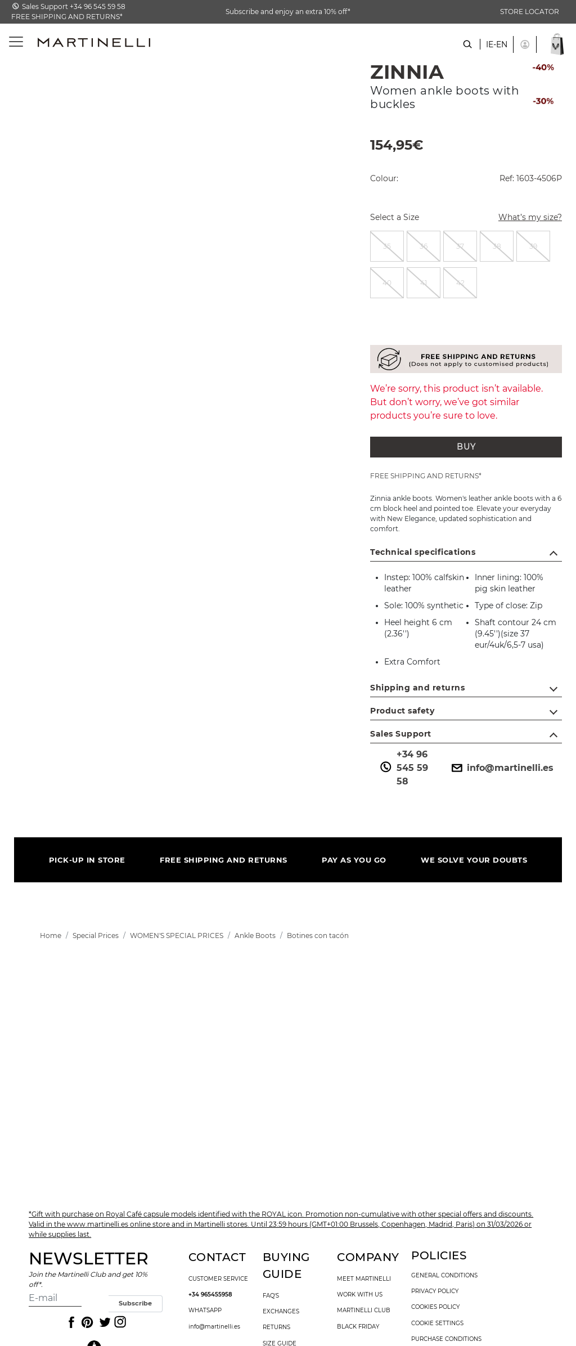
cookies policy (435, 1307)
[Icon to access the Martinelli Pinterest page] (86, 1322)
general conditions (444, 1275)
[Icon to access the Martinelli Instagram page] (119, 1322)
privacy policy (434, 1291)
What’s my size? (523, 218)
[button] (524, 44)
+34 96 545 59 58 (403, 768)
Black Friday (358, 1326)
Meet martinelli (364, 1279)
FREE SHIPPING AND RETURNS (223, 859)
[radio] (387, 246)
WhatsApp (205, 1310)
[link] (50, 935)
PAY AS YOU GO (354, 859)
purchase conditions (446, 1339)
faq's (271, 1296)
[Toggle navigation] (10, 42)
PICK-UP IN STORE (87, 859)
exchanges (281, 1311)
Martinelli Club (363, 1310)
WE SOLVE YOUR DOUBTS (474, 859)
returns (276, 1327)
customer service (218, 1279)
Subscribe (135, 1303)
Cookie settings (437, 1323)
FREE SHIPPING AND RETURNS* (67, 16)
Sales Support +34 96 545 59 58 (73, 6)
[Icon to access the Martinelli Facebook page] (70, 1322)
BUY (466, 447)
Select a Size (394, 217)
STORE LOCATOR (529, 11)
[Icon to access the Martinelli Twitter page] (103, 1322)
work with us (359, 1294)
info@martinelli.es (501, 768)
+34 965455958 (210, 1294)
